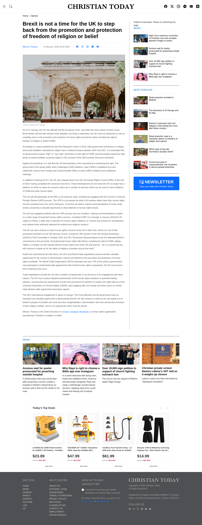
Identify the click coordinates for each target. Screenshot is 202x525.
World (27, 495)
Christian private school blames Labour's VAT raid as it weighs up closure (159, 371)
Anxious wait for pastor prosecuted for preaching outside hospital (38, 371)
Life (25, 505)
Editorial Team (58, 489)
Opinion (34, 16)
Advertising (56, 492)
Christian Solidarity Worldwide (75, 312)
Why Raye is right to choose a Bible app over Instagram (81, 370)
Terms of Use (88, 501)
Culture (28, 502)
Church (27, 499)
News (26, 489)
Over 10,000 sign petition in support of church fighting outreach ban (119, 371)
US (24, 508)
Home (25, 16)
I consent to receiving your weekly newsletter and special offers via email (102, 491)
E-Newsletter (57, 505)
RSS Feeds (55, 502)
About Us (54, 486)
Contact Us (56, 508)
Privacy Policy (58, 499)
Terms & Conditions (60, 495)
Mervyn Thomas (30, 47)
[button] (4, 7)
